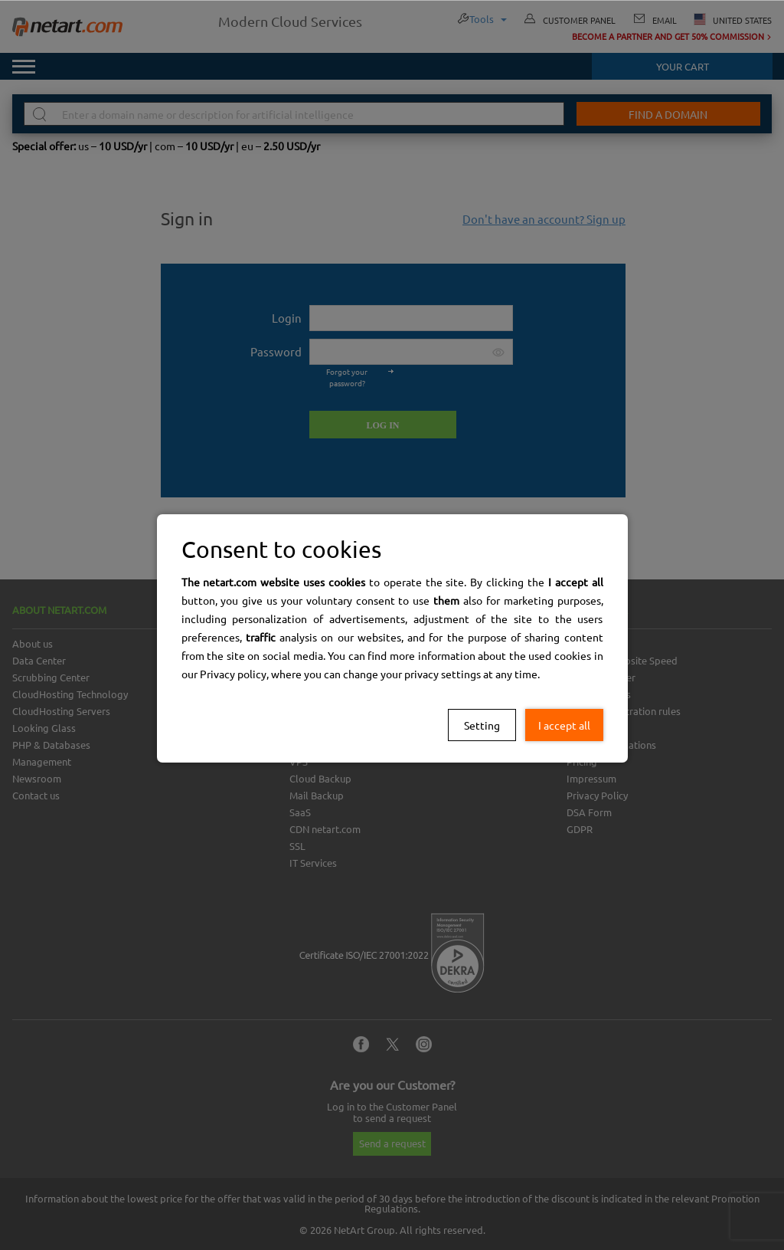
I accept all (564, 725)
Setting (482, 725)
